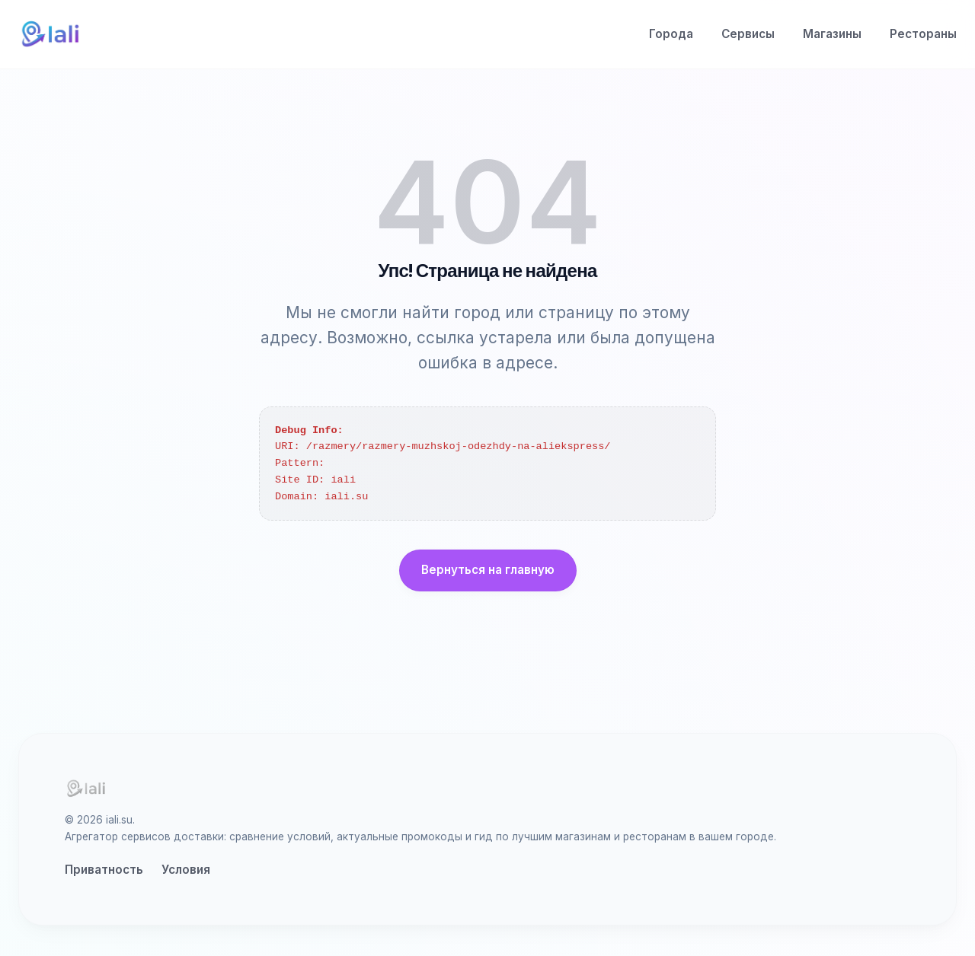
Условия (185, 869)
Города (671, 34)
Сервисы (748, 34)
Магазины (832, 34)
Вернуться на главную (488, 569)
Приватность (104, 869)
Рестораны (923, 34)
